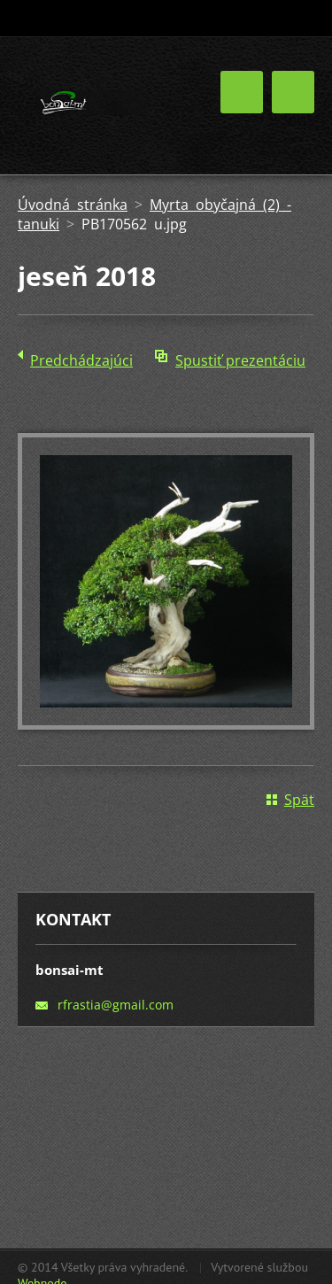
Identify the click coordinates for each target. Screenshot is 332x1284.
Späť (299, 799)
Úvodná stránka (72, 204)
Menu (293, 92)
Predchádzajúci (81, 360)
